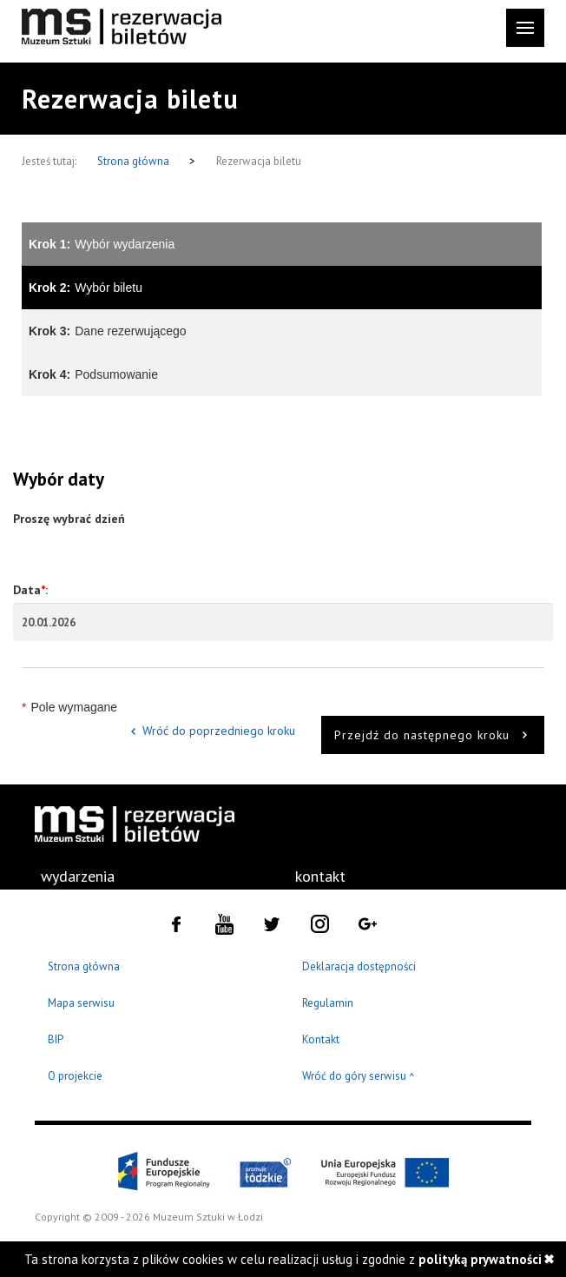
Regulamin (327, 1003)
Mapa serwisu (81, 1003)
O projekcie (75, 1076)
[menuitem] (78, 876)
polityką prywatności (480, 1259)
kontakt (320, 876)
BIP (55, 1039)
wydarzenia (78, 876)
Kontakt (320, 1039)
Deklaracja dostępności (359, 966)
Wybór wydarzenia (101, 244)
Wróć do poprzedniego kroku (218, 730)
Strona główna (134, 161)
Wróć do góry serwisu (358, 1077)
